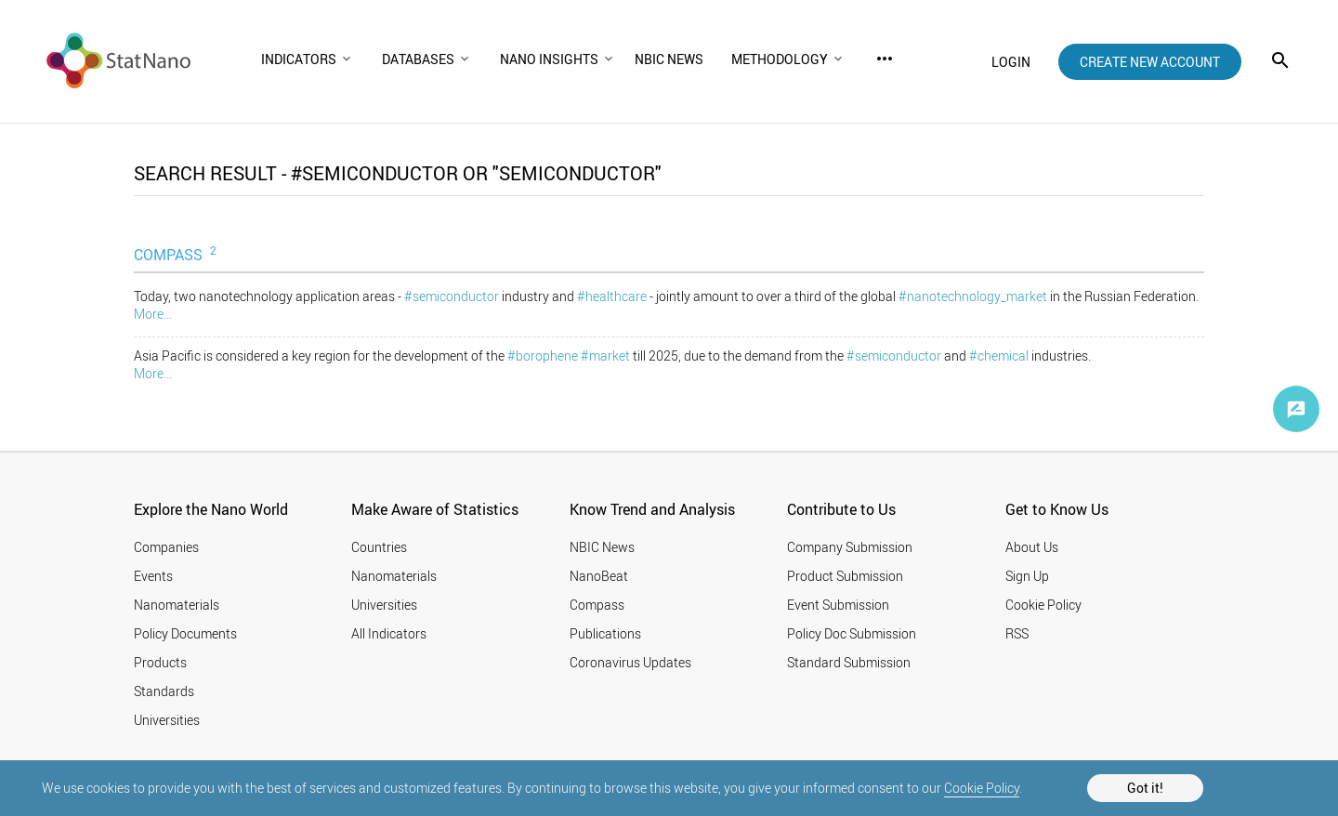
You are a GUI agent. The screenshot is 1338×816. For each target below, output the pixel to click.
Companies (166, 547)
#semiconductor (451, 296)
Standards (164, 691)
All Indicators (388, 633)
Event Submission (838, 604)
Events (153, 576)
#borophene (542, 355)
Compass (597, 604)
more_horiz (884, 58)
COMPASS (177, 254)
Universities (167, 720)
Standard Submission (849, 662)
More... (153, 313)
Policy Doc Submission (851, 633)
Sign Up (1027, 576)
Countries (379, 547)
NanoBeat (599, 576)
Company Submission (849, 547)
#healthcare (612, 296)
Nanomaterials (176, 604)
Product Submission (845, 576)
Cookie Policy (981, 787)
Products (160, 662)
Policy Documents (185, 633)
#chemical (999, 355)
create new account (1150, 62)
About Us (1031, 547)
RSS (1017, 633)
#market (605, 355)
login (1010, 62)
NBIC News (602, 547)
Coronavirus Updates (630, 662)
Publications (605, 633)
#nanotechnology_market (973, 296)
